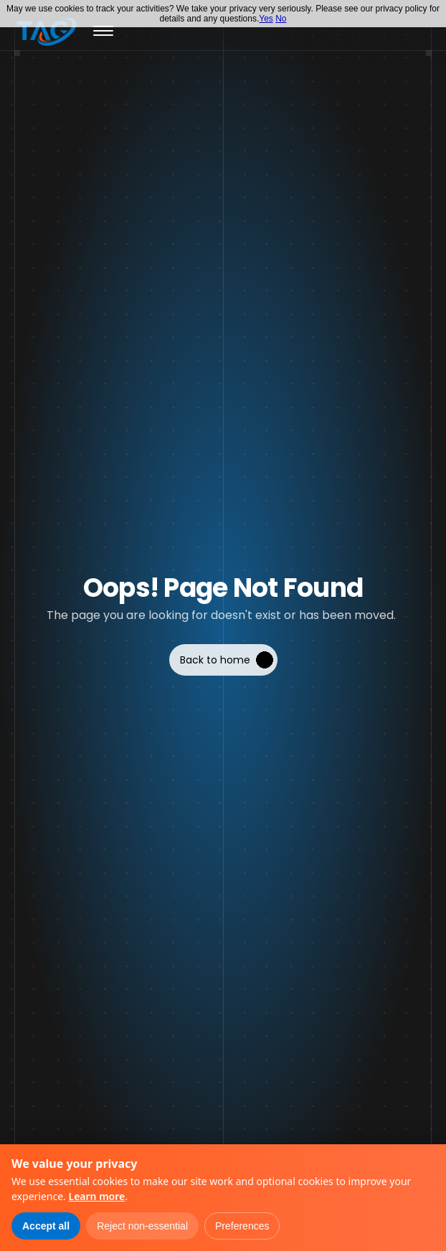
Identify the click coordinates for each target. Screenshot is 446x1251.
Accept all (46, 1226)
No (280, 19)
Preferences (242, 1226)
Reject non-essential (142, 1226)
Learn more (96, 1196)
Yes (266, 19)
